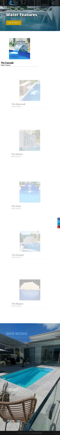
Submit (49, 369)
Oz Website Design (36, 433)
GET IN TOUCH (14, 22)
